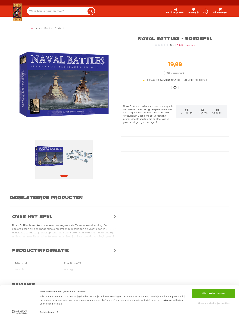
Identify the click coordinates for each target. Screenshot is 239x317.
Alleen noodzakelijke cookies (214, 302)
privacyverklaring (173, 299)
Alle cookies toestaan (213, 292)
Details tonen (47, 311)
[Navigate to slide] (64, 176)
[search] (91, 11)
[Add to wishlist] (175, 87)
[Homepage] (17, 12)
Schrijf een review (186, 45)
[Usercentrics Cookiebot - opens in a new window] (19, 311)
